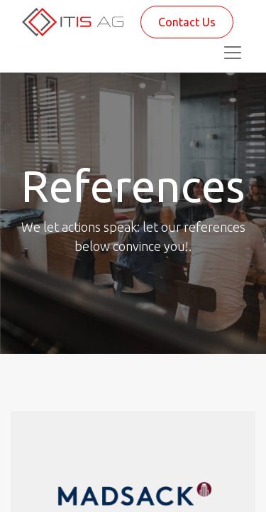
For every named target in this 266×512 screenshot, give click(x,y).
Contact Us (187, 22)
